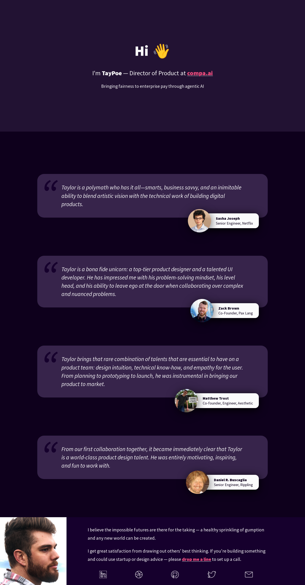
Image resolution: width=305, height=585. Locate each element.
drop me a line (196, 559)
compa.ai (199, 73)
